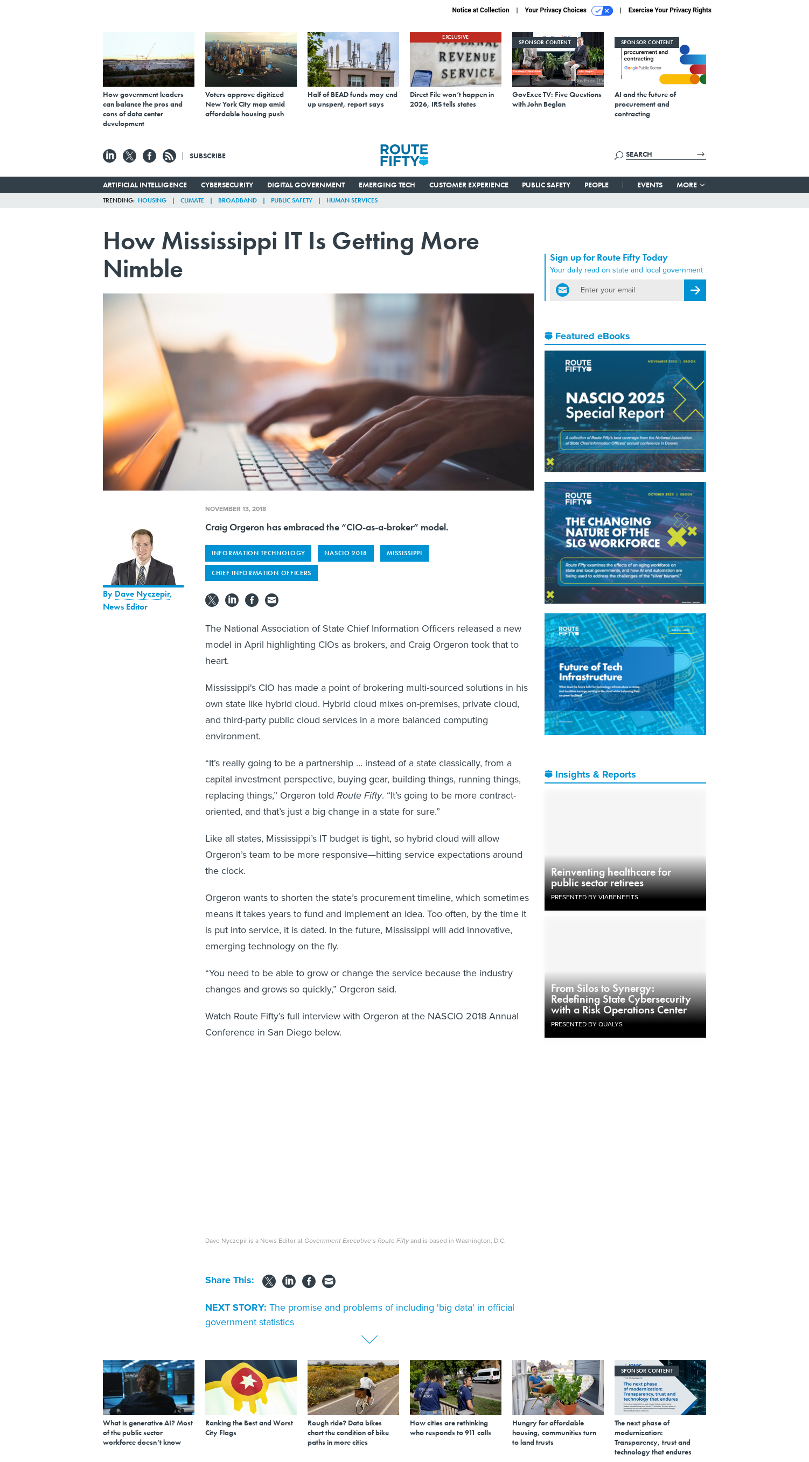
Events (649, 185)
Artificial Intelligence (145, 185)
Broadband (237, 200)
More (691, 185)
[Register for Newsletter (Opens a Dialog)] (695, 290)
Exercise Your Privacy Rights (670, 10)
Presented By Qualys (587, 1024)
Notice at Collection (480, 10)
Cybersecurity (227, 185)
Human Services (352, 200)
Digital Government (306, 185)
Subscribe (208, 155)
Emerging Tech (387, 185)
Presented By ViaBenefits (594, 897)
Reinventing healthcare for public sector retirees (611, 877)
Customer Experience (468, 185)
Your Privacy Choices (569, 11)
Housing (152, 200)
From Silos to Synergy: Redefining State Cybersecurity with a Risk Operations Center (621, 999)
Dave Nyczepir (142, 593)
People (596, 185)
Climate (192, 200)
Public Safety (546, 185)
